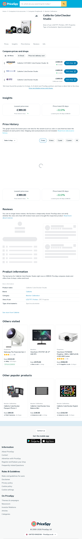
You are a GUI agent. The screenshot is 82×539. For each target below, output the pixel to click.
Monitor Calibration (51, 11)
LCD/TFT (29, 299)
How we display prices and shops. (41, 88)
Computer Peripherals (35, 11)
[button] (9, 56)
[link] (15, 346)
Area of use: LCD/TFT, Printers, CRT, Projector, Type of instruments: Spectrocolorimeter (59, 26)
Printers (35, 299)
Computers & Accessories (17, 11)
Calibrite (29, 292)
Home (5, 11)
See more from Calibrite (11, 312)
